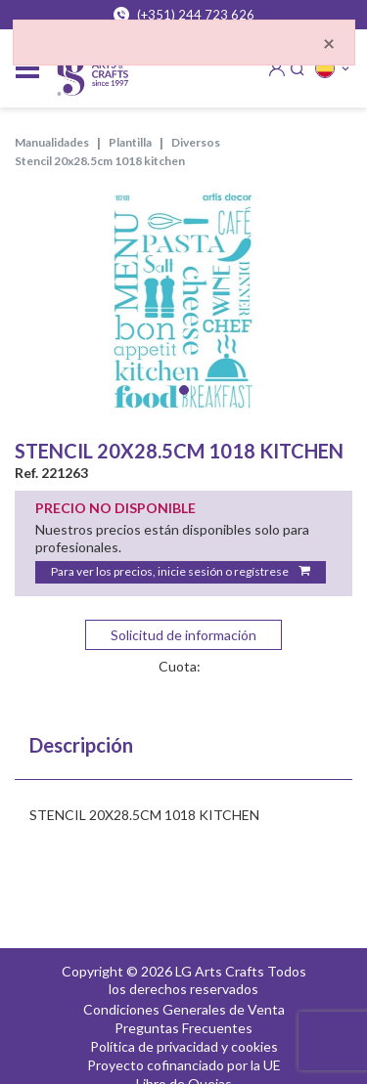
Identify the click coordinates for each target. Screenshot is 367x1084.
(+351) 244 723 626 (184, 14)
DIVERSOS (195, 142)
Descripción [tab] (81, 745)
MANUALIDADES (52, 142)
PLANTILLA (130, 142)
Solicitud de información (183, 635)
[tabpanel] (183, 302)
